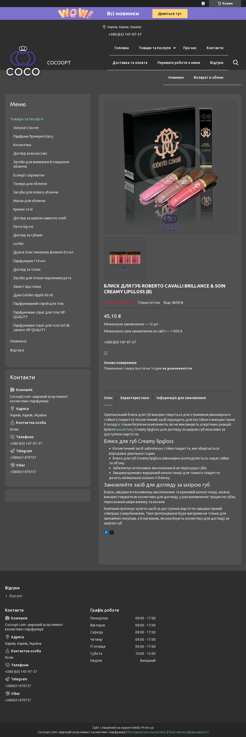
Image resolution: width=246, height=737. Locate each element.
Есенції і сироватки (28, 175)
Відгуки (216, 63)
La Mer (18, 244)
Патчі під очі (23, 227)
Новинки (176, 77)
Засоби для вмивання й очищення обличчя (41, 164)
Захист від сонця (27, 287)
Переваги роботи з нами (178, 63)
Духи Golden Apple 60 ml (33, 295)
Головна (121, 48)
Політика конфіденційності (189, 732)
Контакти (215, 48)
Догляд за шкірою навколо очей (39, 218)
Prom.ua (148, 727)
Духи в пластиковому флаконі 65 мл (43, 252)
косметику (125, 429)
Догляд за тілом (26, 269)
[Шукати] (234, 62)
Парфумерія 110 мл (29, 261)
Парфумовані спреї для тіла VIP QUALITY (39, 314)
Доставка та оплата (129, 63)
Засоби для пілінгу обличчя (35, 192)
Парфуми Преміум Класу (33, 136)
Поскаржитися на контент (147, 732)
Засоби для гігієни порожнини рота (42, 278)
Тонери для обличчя (30, 184)
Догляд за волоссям (30, 153)
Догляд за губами (27, 235)
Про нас (190, 48)
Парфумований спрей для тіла (38, 304)
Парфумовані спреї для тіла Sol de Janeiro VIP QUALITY (41, 327)
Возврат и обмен (208, 77)
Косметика (22, 145)
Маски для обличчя (29, 201)
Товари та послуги (155, 48)
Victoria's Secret (26, 128)
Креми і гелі (23, 209)
